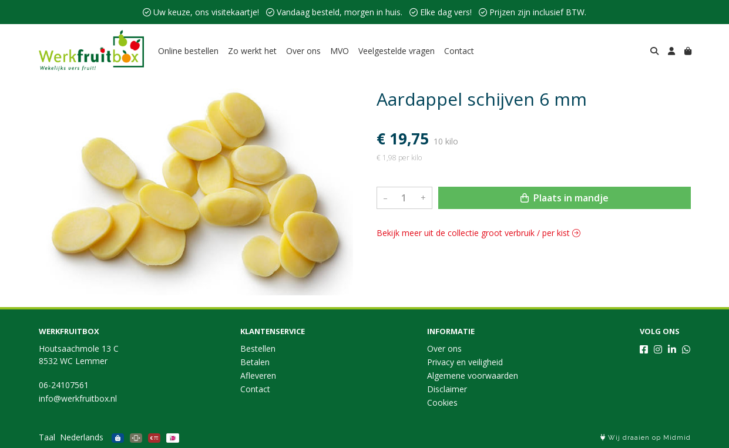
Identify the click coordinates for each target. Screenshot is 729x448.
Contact (459, 50)
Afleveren (258, 375)
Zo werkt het (252, 50)
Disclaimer (447, 389)
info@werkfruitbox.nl (78, 398)
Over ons (303, 50)
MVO (339, 50)
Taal (47, 437)
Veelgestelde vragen (396, 50)
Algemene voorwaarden (472, 375)
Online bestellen (188, 50)
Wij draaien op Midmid (645, 438)
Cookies (442, 402)
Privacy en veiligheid (465, 362)
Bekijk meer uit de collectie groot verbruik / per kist (478, 232)
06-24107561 (64, 384)
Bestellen (258, 348)
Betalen (255, 362)
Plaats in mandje (564, 197)
